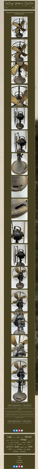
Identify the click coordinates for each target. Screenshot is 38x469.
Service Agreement (19, 462)
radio (9, 437)
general (9, 446)
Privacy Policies (19, 460)
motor (23, 442)
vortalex (24, 444)
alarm (22, 437)
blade (28, 449)
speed (26, 447)
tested (14, 449)
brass (17, 442)
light (8, 442)
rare (18, 437)
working (19, 449)
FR (20, 464)
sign (11, 440)
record (29, 440)
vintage (23, 439)
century (28, 444)
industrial (7, 440)
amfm (32, 440)
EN (18, 464)
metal (15, 444)
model (16, 447)
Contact (19, 458)
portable (19, 444)
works (29, 442)
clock (30, 446)
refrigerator (11, 444)
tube (10, 449)
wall (24, 449)
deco (20, 442)
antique (15, 451)
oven (14, 437)
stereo (18, 440)
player (22, 447)
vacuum (12, 442)
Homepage (19, 456)
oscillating (22, 451)
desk (15, 440)
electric (28, 437)
